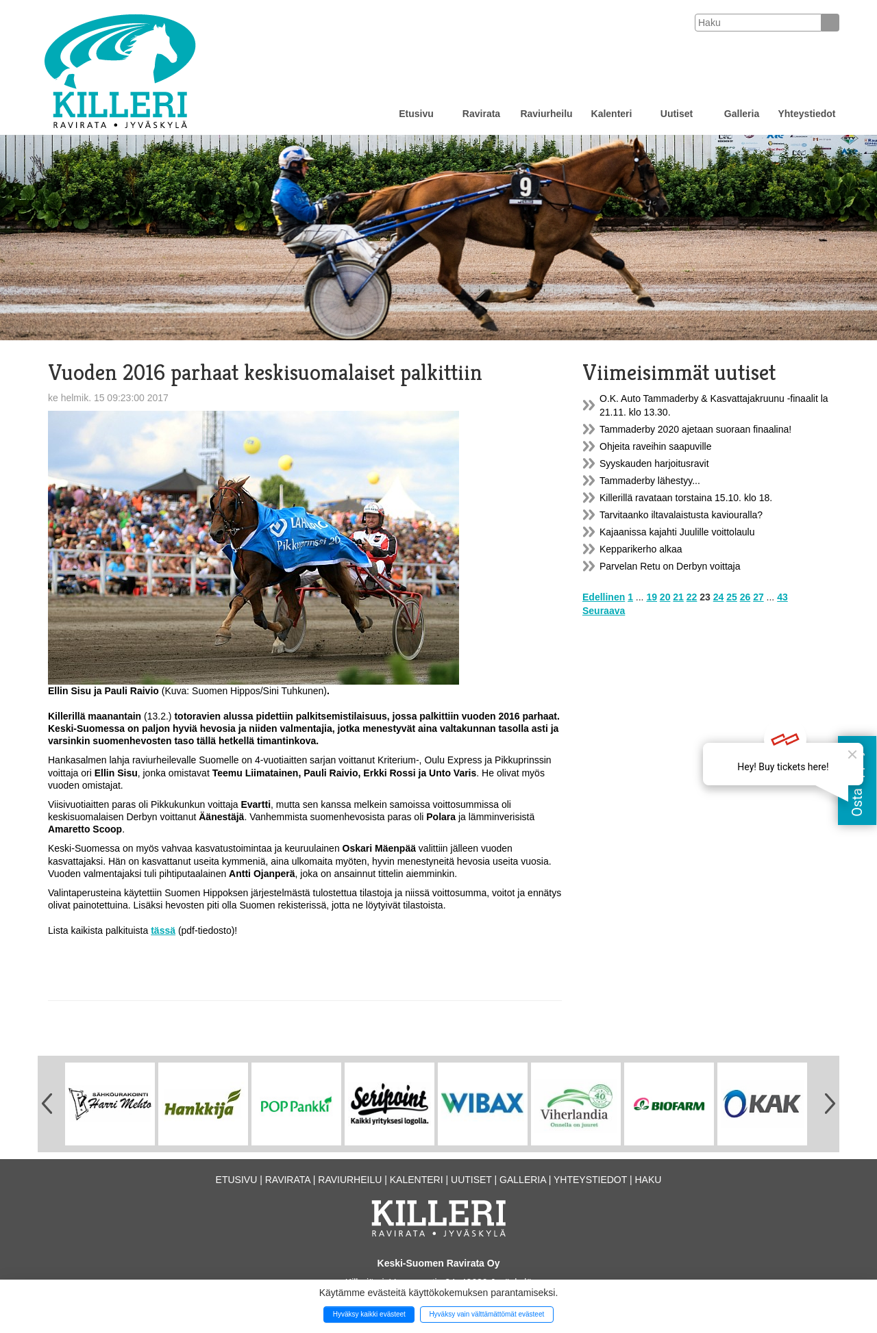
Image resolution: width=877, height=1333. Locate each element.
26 (745, 597)
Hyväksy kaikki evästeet (369, 1314)
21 (678, 597)
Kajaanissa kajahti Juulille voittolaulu (677, 531)
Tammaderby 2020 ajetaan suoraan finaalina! (695, 429)
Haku (647, 1179)
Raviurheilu (546, 113)
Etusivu (416, 113)
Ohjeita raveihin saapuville (655, 446)
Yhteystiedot (806, 113)
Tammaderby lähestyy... (650, 480)
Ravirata (481, 113)
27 (758, 597)
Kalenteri (611, 113)
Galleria (741, 113)
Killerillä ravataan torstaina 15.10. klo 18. (686, 497)
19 (651, 597)
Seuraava (603, 610)
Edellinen (603, 597)
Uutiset (676, 113)
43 (782, 597)
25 (731, 597)
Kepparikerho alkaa (641, 549)
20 (665, 597)
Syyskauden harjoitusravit (654, 463)
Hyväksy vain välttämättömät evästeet (486, 1314)
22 (692, 597)
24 (718, 597)
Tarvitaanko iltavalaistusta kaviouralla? (681, 514)
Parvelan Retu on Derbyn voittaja (670, 566)
